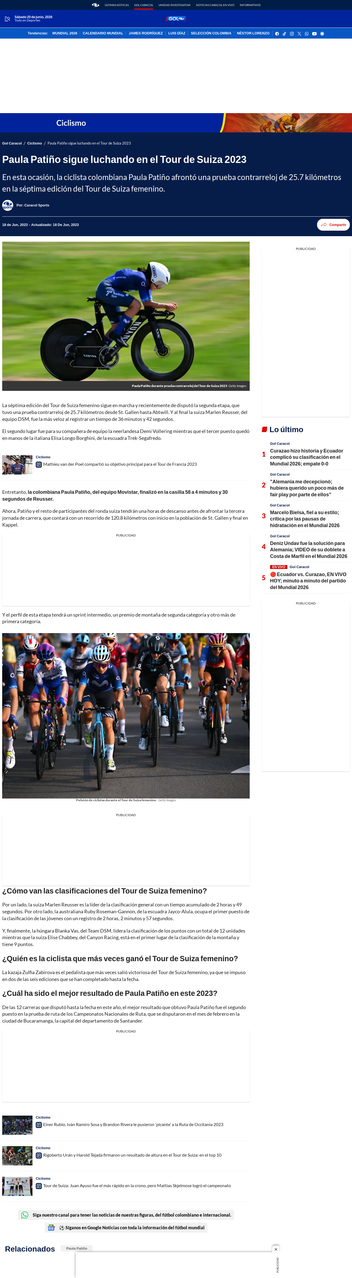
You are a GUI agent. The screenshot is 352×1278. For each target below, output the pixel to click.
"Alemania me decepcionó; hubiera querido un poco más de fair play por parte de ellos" (307, 487)
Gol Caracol (143, 5)
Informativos (250, 5)
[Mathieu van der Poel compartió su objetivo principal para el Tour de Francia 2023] (17, 465)
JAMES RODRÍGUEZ (146, 33)
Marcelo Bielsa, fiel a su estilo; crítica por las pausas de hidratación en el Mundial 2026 (305, 518)
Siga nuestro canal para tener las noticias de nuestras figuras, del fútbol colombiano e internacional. (126, 1215)
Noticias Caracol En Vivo (215, 5)
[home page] (95, 5)
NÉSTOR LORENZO (253, 33)
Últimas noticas (117, 5)
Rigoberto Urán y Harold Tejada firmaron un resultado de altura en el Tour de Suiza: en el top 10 (132, 1154)
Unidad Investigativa (175, 5)
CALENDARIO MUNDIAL (103, 33)
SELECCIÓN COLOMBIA (211, 33)
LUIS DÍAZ (176, 33)
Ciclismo (34, 143)
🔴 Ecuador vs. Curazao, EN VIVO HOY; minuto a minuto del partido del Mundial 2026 (308, 580)
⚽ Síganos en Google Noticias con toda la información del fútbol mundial (126, 1227)
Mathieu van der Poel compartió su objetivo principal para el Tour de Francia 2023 (120, 464)
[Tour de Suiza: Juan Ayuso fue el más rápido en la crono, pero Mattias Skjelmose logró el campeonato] (17, 1186)
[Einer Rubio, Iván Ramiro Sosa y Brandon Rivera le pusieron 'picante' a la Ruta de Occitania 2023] (17, 1125)
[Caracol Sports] (36, 205)
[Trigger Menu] (7, 19)
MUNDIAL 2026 (65, 33)
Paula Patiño (76, 1248)
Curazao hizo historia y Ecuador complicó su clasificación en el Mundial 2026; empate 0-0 (306, 457)
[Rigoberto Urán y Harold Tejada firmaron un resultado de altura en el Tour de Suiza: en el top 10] (17, 1155)
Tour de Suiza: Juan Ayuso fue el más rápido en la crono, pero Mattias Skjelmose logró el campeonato (137, 1185)
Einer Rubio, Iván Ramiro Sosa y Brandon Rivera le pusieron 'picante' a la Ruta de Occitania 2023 (133, 1124)
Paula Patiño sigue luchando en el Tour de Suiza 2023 (89, 143)
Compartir (333, 224)
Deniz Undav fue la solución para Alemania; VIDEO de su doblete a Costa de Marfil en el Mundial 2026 (308, 549)
